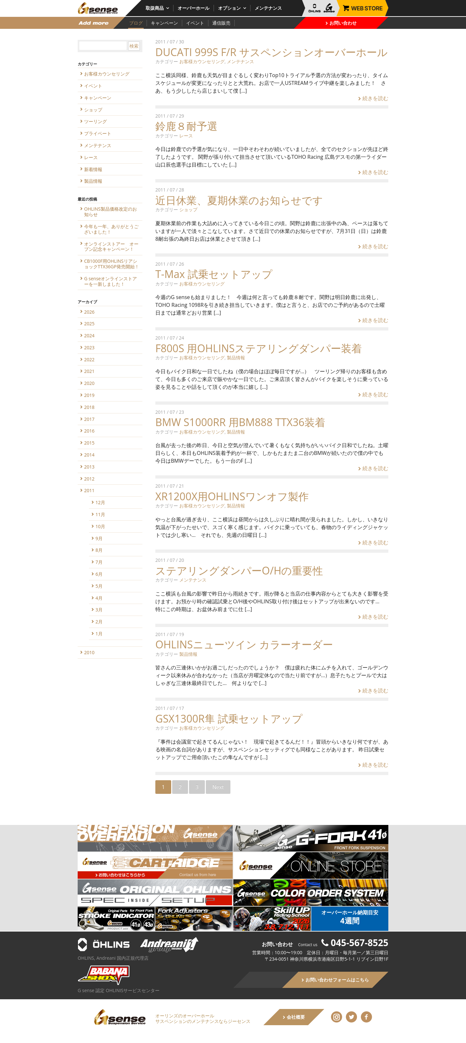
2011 (89, 490)
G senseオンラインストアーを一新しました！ (110, 281)
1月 (99, 634)
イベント (195, 23)
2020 (89, 383)
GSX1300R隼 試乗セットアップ (229, 718)
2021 (89, 371)
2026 (89, 312)
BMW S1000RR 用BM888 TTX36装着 (240, 422)
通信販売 (221, 23)
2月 (99, 622)
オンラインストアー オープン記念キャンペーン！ (111, 246)
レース (186, 136)
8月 (99, 550)
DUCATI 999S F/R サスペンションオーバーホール (271, 52)
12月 (100, 502)
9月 (99, 538)
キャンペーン (164, 23)
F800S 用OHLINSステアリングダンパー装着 (258, 348)
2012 (89, 479)
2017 (89, 419)
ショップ (188, 209)
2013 (89, 467)
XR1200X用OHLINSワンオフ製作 (232, 496)
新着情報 (93, 169)
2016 (89, 431)
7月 (99, 562)
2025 (89, 323)
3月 (99, 610)
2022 (89, 359)
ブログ (136, 23)
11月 (100, 514)
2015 (89, 443)
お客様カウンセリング (202, 61)
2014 (89, 455)
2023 (89, 347)
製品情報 (236, 357)
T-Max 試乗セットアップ (213, 274)
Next (218, 787)
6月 (99, 574)
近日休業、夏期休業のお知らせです (239, 200)
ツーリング (95, 121)
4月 (99, 598)
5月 (99, 586)
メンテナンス (268, 8)
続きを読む (373, 98)
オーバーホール (193, 8)
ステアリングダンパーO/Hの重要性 (239, 570)
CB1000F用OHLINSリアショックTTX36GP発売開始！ (111, 264)
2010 (89, 652)
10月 (100, 526)
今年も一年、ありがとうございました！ (111, 229)
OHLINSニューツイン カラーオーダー (244, 644)
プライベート (97, 133)
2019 (89, 395)
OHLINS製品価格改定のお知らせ (110, 211)
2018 (89, 407)
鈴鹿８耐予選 (186, 126)
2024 (89, 335)
